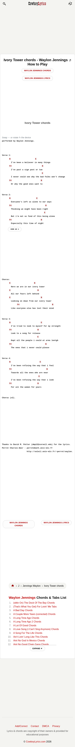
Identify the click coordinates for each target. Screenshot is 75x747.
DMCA (45, 726)
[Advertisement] (37, 29)
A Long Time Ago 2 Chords (27, 621)
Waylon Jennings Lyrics (37, 78)
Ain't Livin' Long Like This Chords (30, 637)
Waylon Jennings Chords (37, 70)
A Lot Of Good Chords (24, 625)
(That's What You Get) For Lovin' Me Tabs (35, 606)
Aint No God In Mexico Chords (29, 640)
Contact (35, 726)
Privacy (56, 726)
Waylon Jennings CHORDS (19, 524)
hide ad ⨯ (15, 229)
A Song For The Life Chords (27, 633)
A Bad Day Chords (23, 610)
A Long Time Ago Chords (26, 618)
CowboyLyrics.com (36, 741)
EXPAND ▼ (38, 648)
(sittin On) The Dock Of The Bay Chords (34, 603)
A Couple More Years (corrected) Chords (34, 614)
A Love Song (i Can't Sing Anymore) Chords (36, 629)
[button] (4, 3)
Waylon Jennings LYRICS (56, 522)
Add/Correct (21, 726)
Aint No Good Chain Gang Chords (31, 644)
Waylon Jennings (22, 597)
